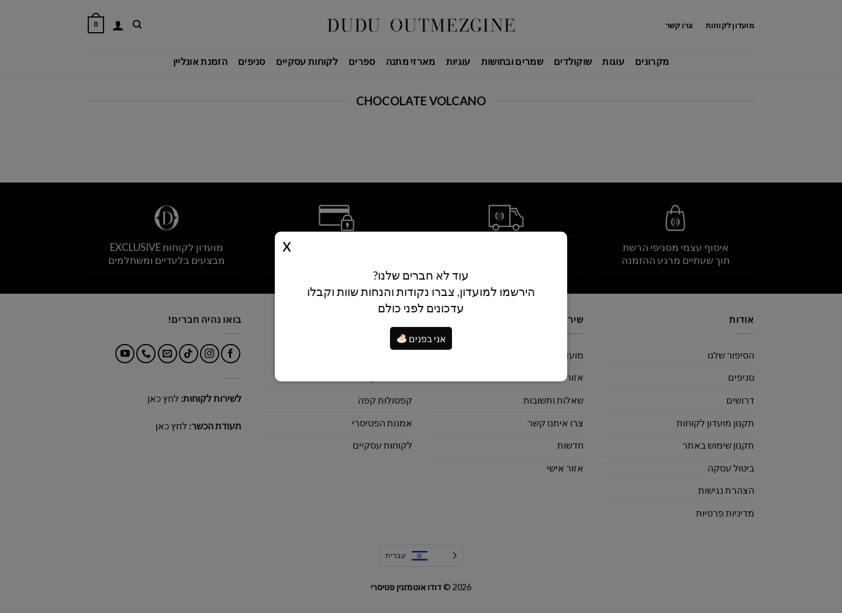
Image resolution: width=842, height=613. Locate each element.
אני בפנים (421, 338)
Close (286, 244)
